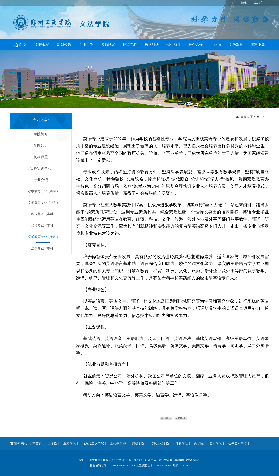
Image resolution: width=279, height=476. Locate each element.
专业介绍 (41, 180)
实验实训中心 (41, 168)
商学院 (197, 443)
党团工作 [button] (86, 44)
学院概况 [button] (42, 44)
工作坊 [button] (215, 44)
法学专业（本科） (43, 248)
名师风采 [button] (108, 44)
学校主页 (260, 3)
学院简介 (41, 134)
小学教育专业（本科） (44, 191)
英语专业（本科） (43, 225)
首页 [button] (22, 44)
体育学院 (180, 443)
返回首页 (166, 417)
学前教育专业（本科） (44, 202)
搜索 (244, 3)
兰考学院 (68, 443)
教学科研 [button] (152, 44)
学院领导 (41, 145)
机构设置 (41, 157)
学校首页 (35, 443)
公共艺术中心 (236, 443)
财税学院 (136, 443)
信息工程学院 (158, 443)
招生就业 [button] (173, 44)
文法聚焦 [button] (236, 44)
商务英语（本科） (43, 214)
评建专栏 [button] (130, 44)
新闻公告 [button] (64, 44)
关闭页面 (181, 417)
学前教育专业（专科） (44, 237)
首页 (259, 117)
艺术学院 (214, 443)
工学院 (51, 443)
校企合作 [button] (196, 44)
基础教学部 (116, 443)
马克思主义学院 (91, 443)
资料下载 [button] (258, 44)
